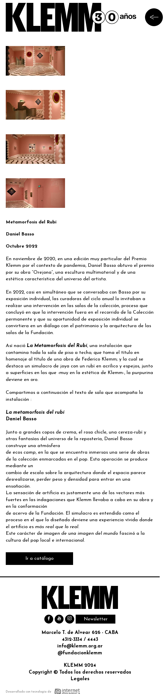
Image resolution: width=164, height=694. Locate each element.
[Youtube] (59, 619)
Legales (79, 678)
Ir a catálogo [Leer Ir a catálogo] (39, 558)
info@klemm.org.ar (80, 646)
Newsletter (96, 619)
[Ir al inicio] (71, 17)
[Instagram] (69, 619)
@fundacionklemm (80, 653)
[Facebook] (48, 619)
